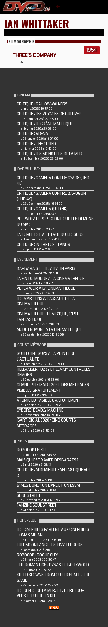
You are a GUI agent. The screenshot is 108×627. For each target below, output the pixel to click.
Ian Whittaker (36, 23)
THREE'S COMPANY (34, 55)
